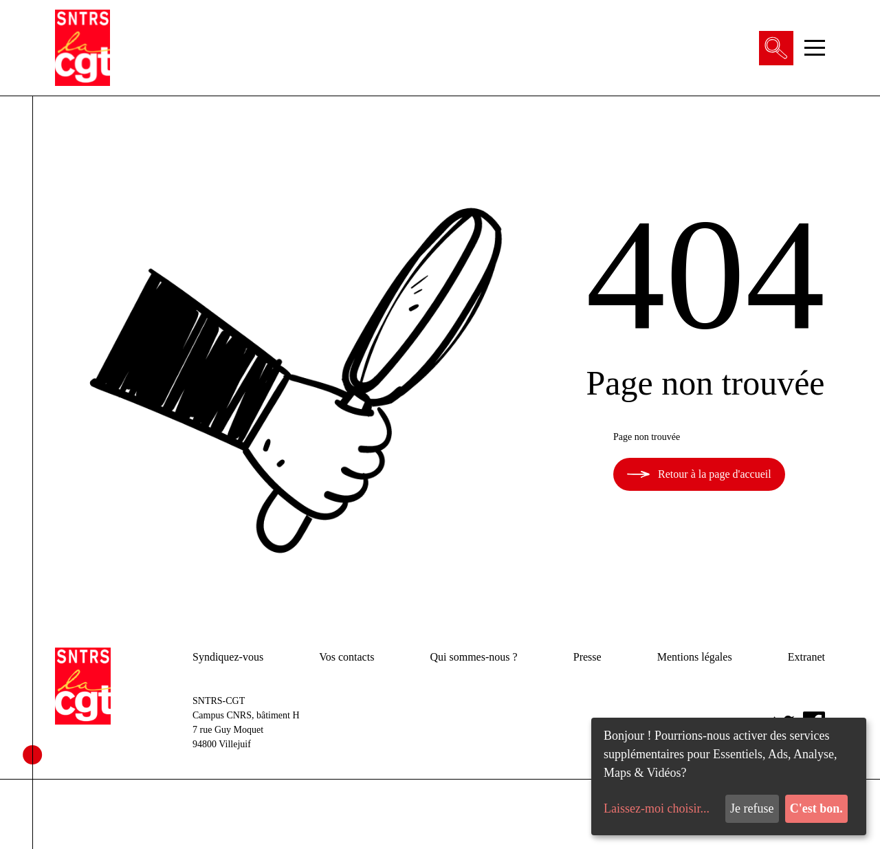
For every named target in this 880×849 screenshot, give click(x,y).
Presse (587, 657)
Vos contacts (346, 657)
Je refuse (751, 808)
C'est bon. (816, 808)
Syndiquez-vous (227, 657)
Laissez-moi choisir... (657, 808)
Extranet (806, 657)
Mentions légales (694, 657)
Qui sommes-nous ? (474, 657)
